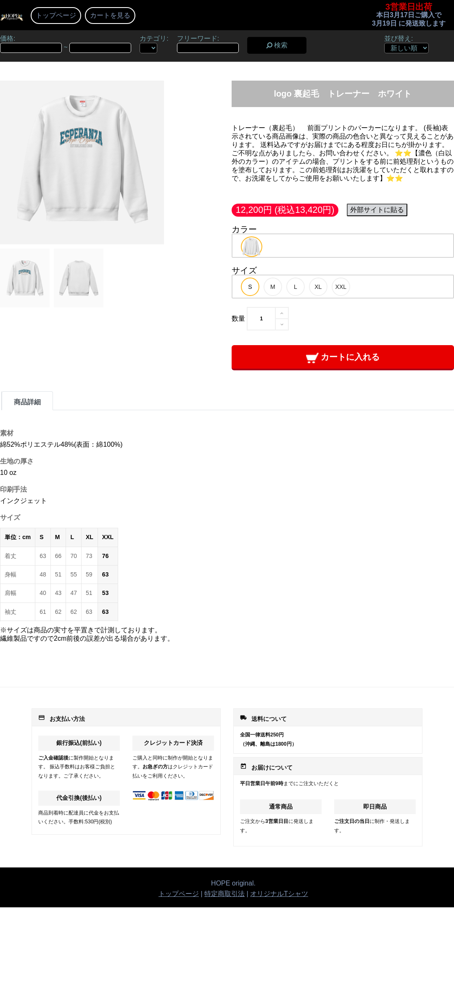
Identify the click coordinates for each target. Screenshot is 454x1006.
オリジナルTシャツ (279, 893)
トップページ (56, 15)
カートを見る (110, 15)
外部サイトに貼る (377, 209)
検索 (277, 45)
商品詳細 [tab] (27, 402)
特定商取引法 (224, 893)
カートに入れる (343, 357)
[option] (251, 246)
